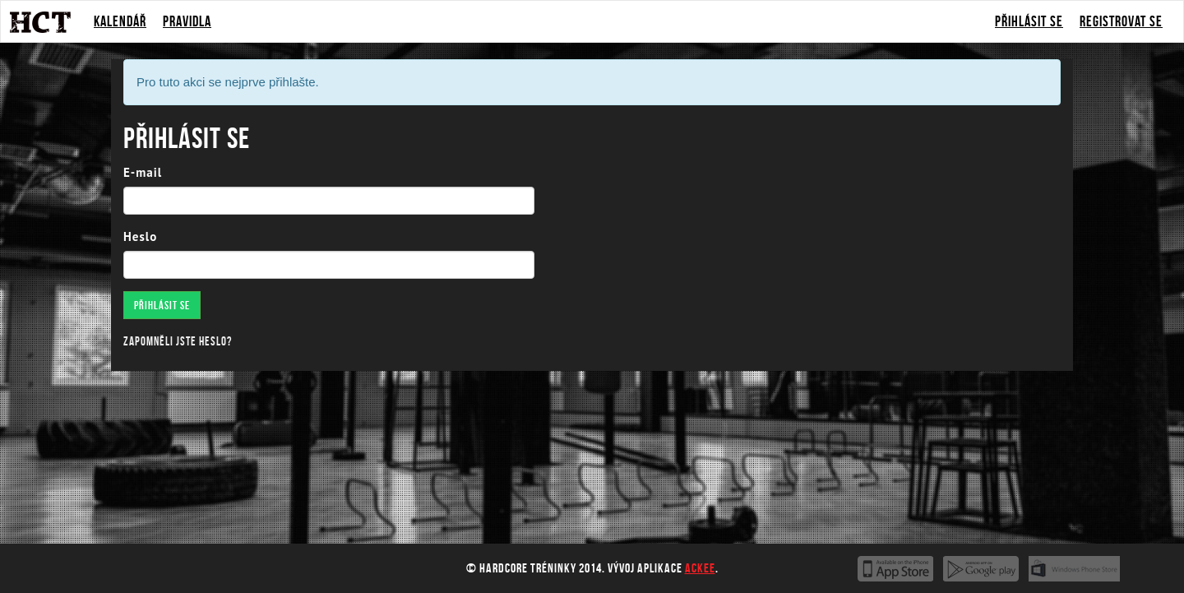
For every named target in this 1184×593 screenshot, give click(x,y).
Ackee (700, 568)
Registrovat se (1121, 21)
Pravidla (187, 21)
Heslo (140, 236)
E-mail (142, 172)
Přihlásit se (1029, 21)
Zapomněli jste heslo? (177, 341)
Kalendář (120, 21)
